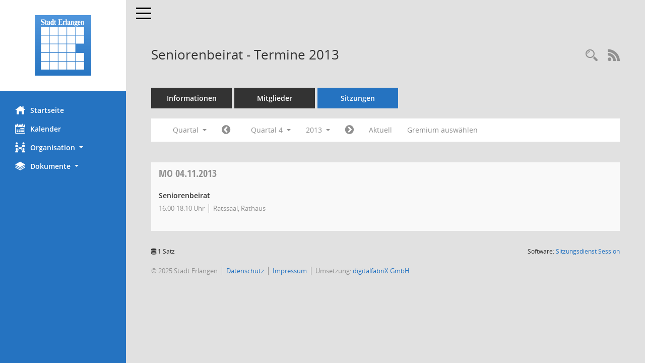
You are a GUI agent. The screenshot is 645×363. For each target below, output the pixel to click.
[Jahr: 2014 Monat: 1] (349, 130)
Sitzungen (358, 98)
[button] (63, 147)
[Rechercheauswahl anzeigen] (591, 55)
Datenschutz (245, 270)
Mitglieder (274, 98)
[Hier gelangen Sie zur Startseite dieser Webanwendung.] (63, 45)
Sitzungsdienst (588, 251)
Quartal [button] (190, 130)
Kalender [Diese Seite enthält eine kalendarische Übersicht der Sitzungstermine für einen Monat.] (38, 129)
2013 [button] (318, 130)
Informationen (192, 98)
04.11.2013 (188, 173)
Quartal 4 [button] (271, 130)
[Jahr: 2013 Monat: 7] (226, 130)
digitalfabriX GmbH (381, 270)
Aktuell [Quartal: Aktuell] (380, 130)
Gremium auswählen (442, 130)
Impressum (290, 270)
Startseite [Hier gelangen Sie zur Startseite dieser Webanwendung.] (39, 110)
